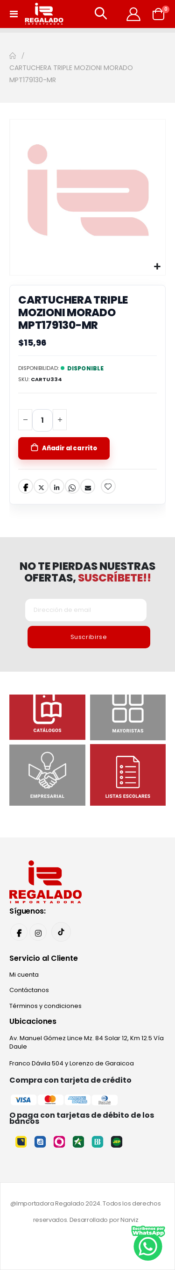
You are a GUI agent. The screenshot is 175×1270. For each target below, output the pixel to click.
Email (87, 486)
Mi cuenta (24, 974)
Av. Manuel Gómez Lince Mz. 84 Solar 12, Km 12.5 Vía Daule (86, 1042)
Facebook (25, 486)
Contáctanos (29, 990)
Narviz (129, 1219)
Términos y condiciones (45, 1005)
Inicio (12, 56)
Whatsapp (72, 486)
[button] (157, 267)
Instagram (38, 932)
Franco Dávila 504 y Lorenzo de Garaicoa (71, 1063)
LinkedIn (56, 486)
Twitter (41, 486)
